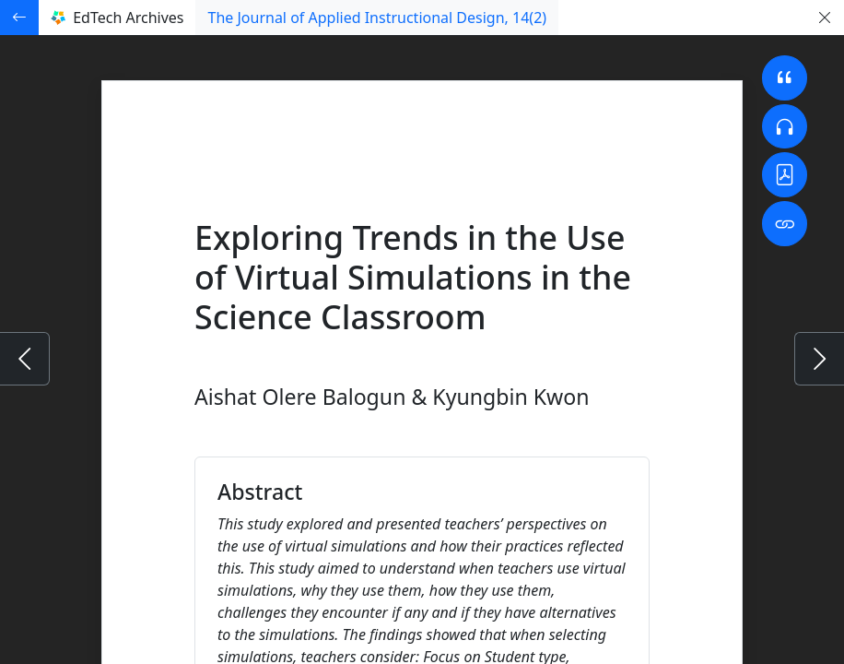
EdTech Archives (117, 17)
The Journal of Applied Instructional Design (376, 17)
